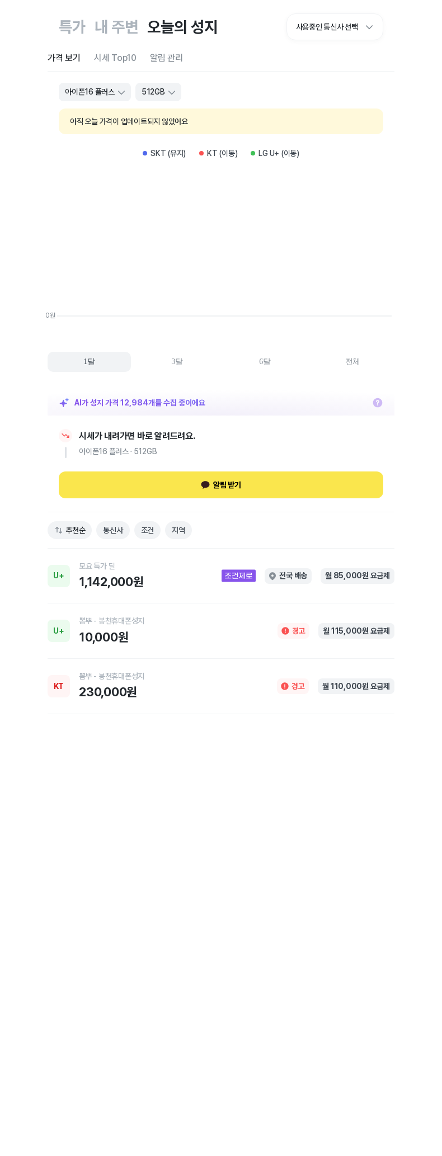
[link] (221, 576)
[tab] (64, 58)
